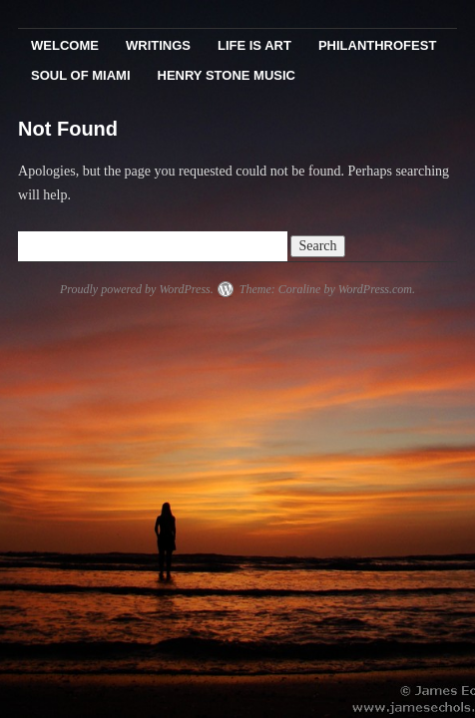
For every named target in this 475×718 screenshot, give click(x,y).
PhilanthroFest (377, 45)
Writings (158, 45)
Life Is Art (254, 45)
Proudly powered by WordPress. (137, 289)
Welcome (65, 45)
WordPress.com (375, 289)
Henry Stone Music (226, 75)
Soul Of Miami (80, 75)
